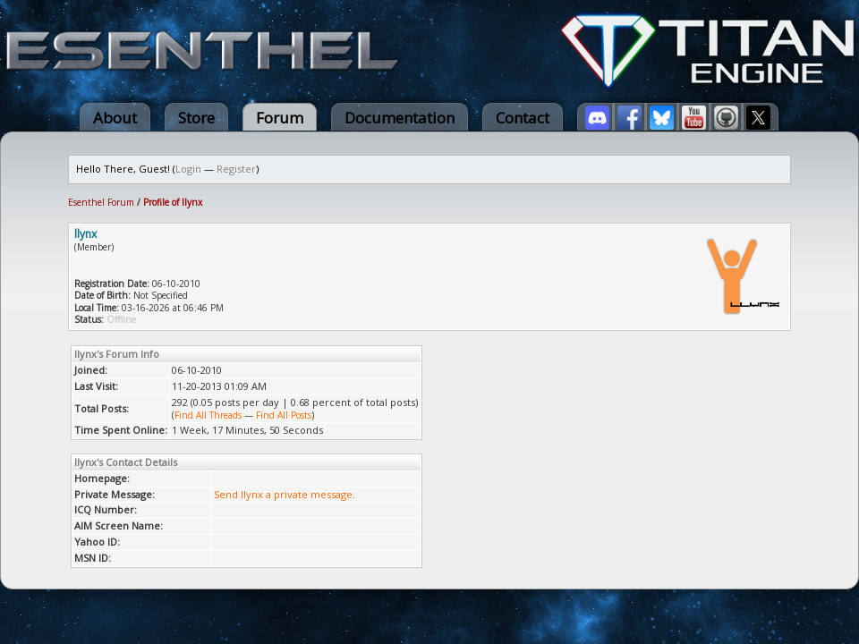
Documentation (399, 117)
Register (236, 168)
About (115, 117)
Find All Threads (208, 415)
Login (188, 168)
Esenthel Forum (101, 202)
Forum (279, 117)
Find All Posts (283, 415)
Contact (522, 117)
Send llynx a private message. (284, 494)
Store (196, 117)
